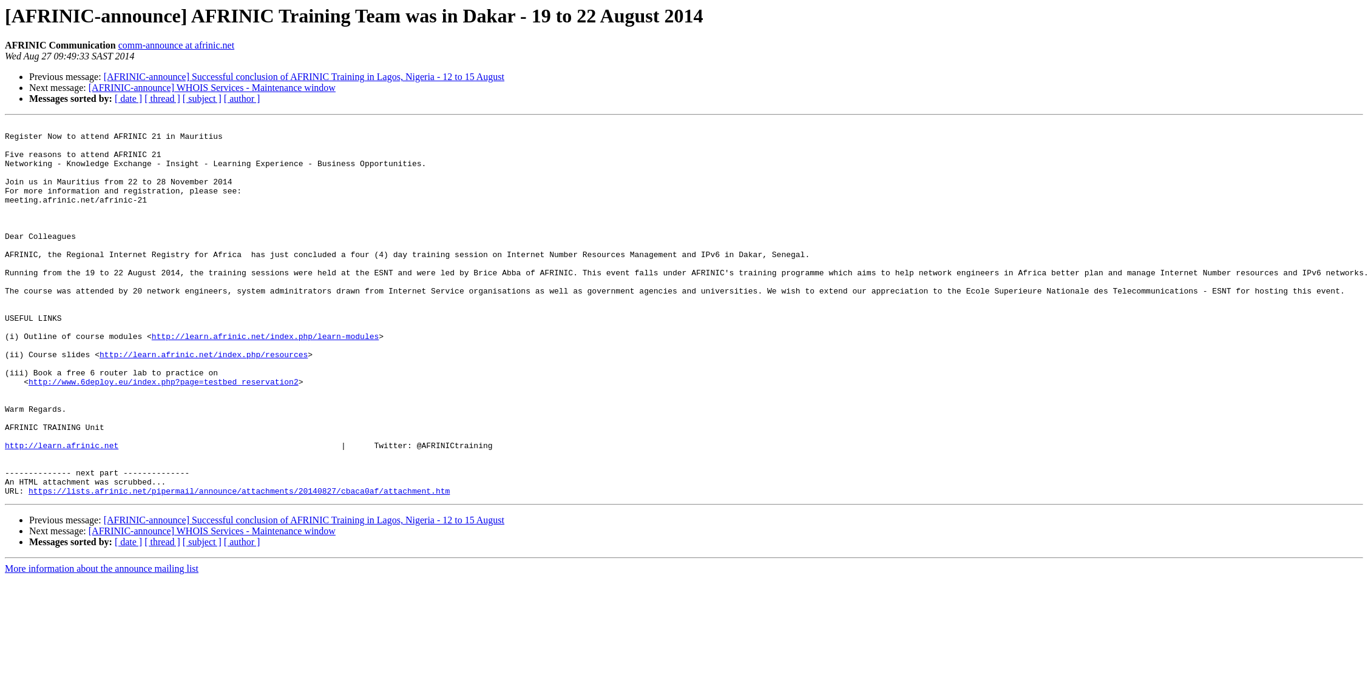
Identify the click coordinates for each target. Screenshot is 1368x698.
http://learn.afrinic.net (61, 510)
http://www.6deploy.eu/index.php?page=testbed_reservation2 (164, 434)
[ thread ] (162, 98)
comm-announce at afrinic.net (176, 45)
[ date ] (128, 98)
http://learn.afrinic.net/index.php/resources (204, 401)
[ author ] (242, 98)
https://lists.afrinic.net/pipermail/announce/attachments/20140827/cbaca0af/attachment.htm (239, 565)
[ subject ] (202, 98)
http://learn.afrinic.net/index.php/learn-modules (265, 379)
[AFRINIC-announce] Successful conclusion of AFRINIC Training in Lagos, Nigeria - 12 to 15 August (304, 77)
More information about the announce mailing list (101, 643)
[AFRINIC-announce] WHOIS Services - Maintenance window (212, 87)
